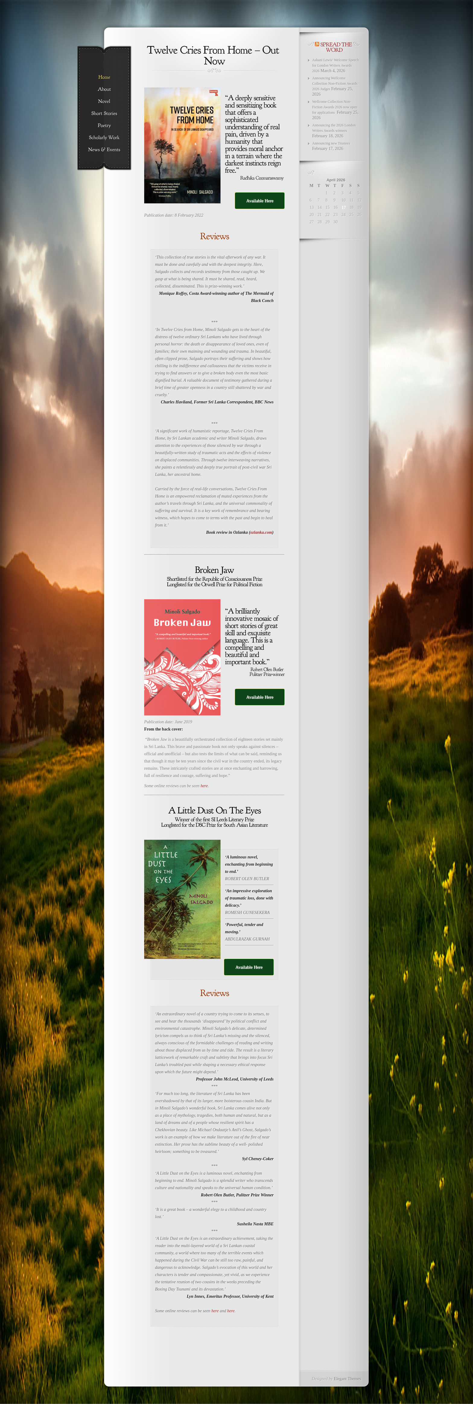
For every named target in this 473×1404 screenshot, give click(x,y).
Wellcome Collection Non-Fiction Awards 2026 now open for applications (334, 107)
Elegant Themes (347, 1379)
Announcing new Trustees (331, 143)
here (204, 786)
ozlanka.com (261, 532)
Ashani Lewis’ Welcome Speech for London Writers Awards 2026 (335, 65)
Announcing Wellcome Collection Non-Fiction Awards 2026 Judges (334, 83)
